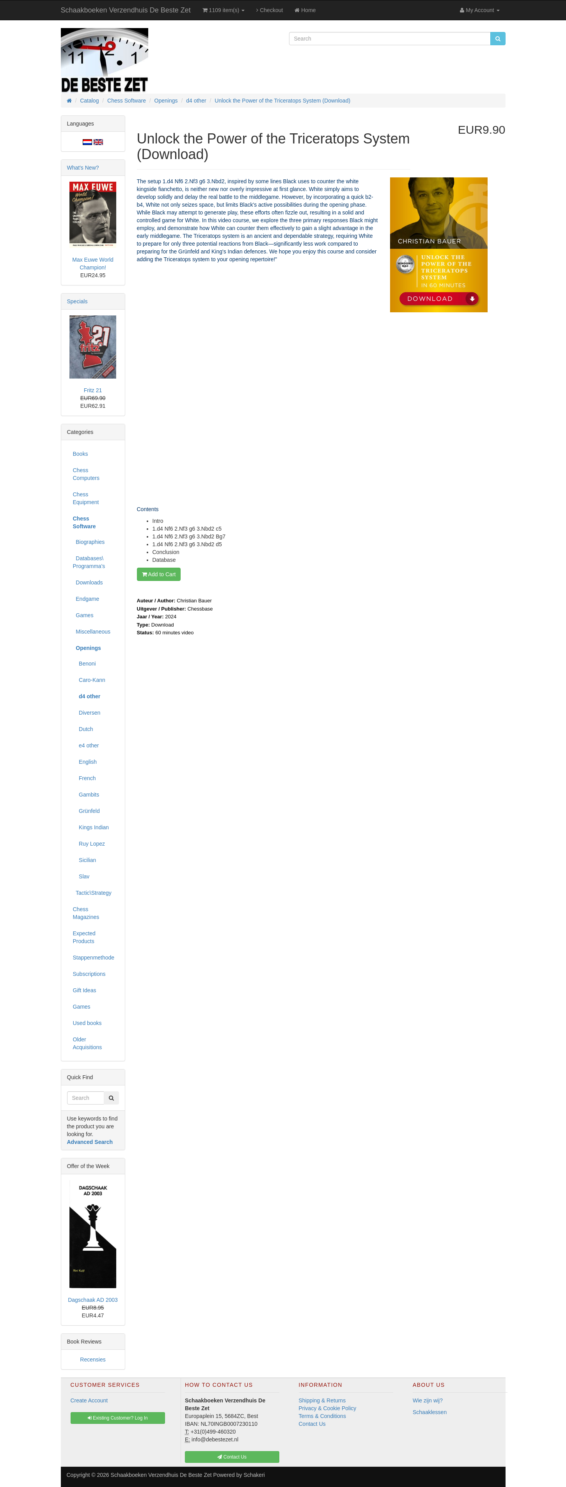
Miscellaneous (92, 631)
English (85, 762)
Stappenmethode (94, 957)
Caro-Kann (89, 680)
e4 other (86, 745)
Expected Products (84, 937)
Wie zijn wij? (428, 1400)
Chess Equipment (86, 498)
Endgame (86, 599)
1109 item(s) (223, 10)
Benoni (84, 663)
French (84, 778)
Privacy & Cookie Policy (328, 1408)
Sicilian (84, 860)
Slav (81, 876)
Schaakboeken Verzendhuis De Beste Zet (126, 10)
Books (80, 454)
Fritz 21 (93, 390)
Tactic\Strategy (92, 893)
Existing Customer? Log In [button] (118, 1418)
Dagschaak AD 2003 (93, 1300)
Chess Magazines (86, 913)
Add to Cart (159, 574)
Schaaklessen (430, 1412)
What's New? (83, 168)
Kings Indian (91, 827)
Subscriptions (89, 974)
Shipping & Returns (322, 1400)
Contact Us (312, 1424)
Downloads (88, 582)
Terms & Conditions (322, 1416)
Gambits (86, 794)
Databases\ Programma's (89, 562)
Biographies (89, 542)
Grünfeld (86, 811)
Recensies (92, 1359)
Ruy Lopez (89, 844)
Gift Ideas (84, 990)
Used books (87, 1023)
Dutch (83, 729)
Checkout (269, 10)
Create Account (89, 1400)
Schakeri (253, 1475)
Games (83, 615)
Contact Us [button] (232, 1457)
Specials (77, 301)
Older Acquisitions (87, 1043)
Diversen (87, 713)
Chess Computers (86, 474)
